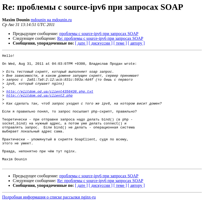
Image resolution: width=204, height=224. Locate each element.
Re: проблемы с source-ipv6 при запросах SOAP (100, 38)
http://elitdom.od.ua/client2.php (39, 104)
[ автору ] (136, 43)
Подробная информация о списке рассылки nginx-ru (49, 219)
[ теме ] (120, 43)
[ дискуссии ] (100, 43)
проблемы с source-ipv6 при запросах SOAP (98, 33)
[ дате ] (81, 43)
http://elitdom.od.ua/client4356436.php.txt (50, 99)
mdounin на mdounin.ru (51, 20)
